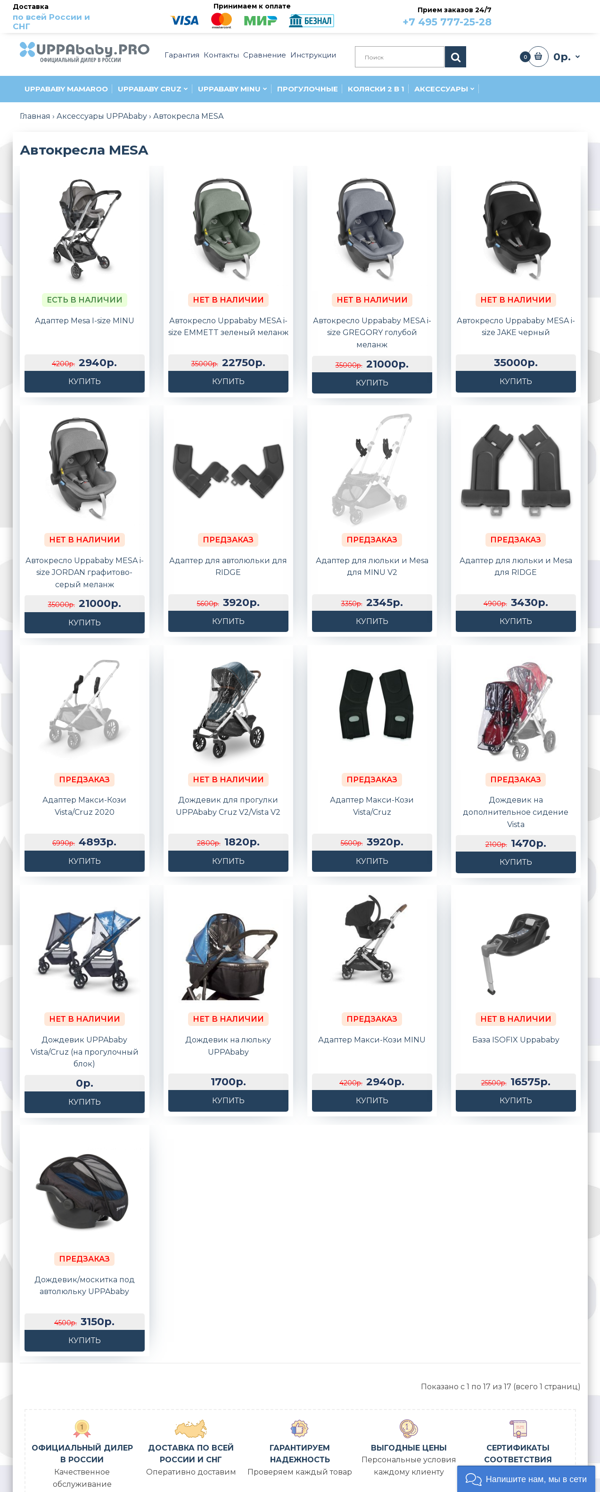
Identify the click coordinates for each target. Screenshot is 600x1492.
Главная (35, 116)
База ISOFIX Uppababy (515, 988)
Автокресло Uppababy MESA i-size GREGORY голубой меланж (372, 332)
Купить (84, 381)
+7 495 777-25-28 (447, 22)
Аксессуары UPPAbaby (102, 116)
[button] (526, 1479)
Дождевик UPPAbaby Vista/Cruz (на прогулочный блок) (85, 1000)
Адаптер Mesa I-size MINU (84, 320)
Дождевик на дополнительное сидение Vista (515, 786)
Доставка (60, 16)
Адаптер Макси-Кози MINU (372, 988)
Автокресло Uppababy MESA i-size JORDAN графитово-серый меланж (84, 572)
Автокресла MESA (188, 116)
